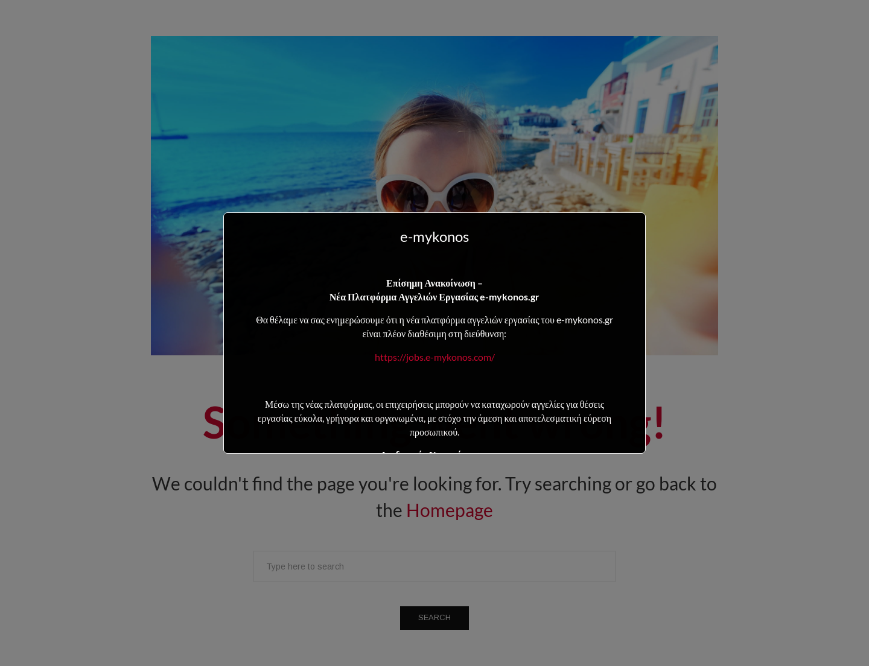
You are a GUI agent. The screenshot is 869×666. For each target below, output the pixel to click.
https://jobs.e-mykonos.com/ (435, 357)
